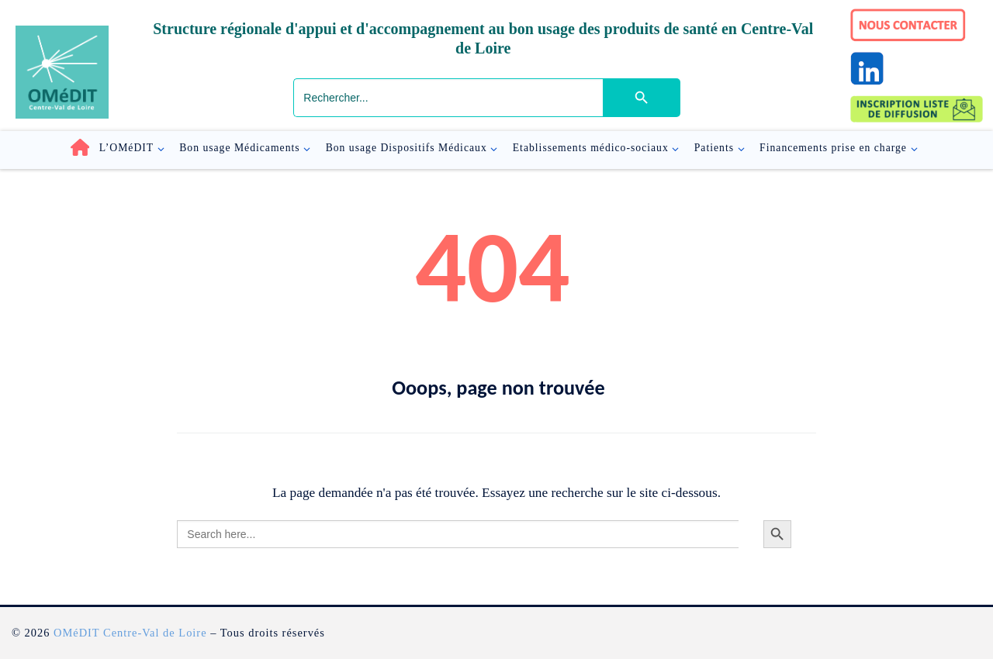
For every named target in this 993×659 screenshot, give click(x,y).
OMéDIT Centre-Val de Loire (130, 632)
